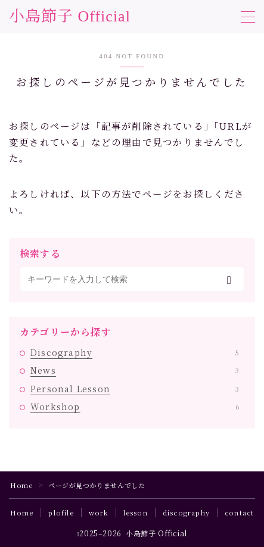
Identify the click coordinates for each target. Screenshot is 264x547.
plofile (60, 512)
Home (21, 485)
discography (186, 512)
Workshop (134, 406)
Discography (134, 352)
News (134, 370)
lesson (135, 512)
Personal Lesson (134, 389)
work (98, 512)
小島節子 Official (70, 16)
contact (239, 512)
